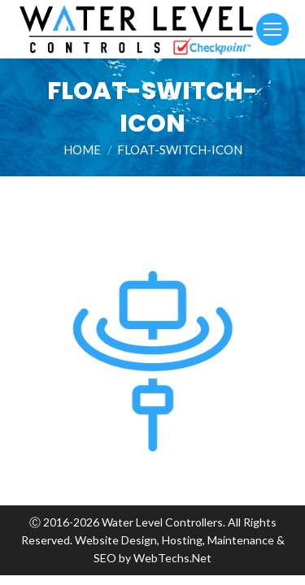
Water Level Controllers (162, 522)
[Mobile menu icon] (272, 29)
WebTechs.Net (172, 558)
